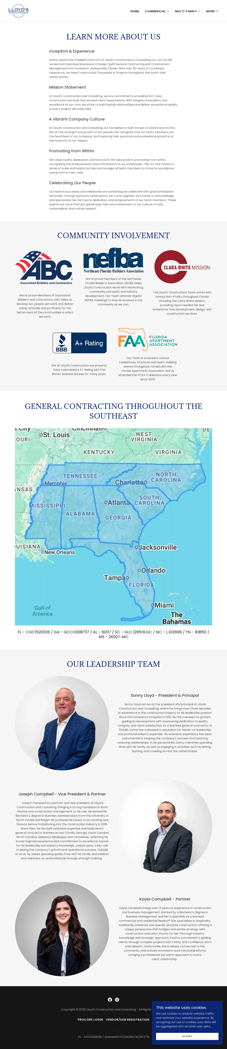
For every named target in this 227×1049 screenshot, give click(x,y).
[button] (157, 11)
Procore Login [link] (90, 1020)
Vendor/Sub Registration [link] (127, 1020)
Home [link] (134, 11)
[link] (19, 11)
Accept (187, 1036)
